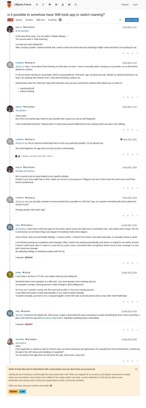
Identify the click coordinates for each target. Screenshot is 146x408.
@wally (26, 273)
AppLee (19, 27)
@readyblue (29, 27)
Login (22, 391)
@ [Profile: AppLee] (20, 66)
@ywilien (25, 311)
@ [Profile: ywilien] (20, 315)
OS (10, 20)
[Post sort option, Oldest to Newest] (120, 20)
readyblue (20, 63)
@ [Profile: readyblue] (23, 31)
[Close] (136, 369)
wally (18, 225)
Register (13, 391)
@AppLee (30, 63)
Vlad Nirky (20, 339)
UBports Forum (22, 4)
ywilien (18, 273)
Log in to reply (131, 20)
